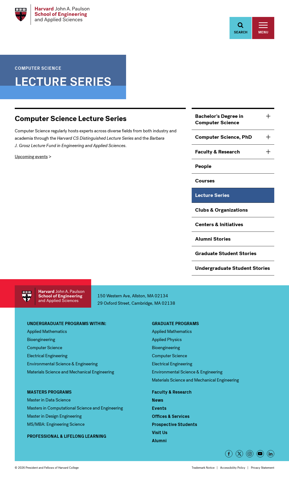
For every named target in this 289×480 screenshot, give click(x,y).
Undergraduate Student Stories (232, 268)
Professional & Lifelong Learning (66, 436)
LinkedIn (270, 454)
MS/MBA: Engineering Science (56, 424)
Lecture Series (212, 195)
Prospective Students (174, 424)
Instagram (249, 454)
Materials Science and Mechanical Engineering (70, 372)
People (203, 166)
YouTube (260, 454)
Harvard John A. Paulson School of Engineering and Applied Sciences (53, 297)
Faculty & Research (217, 152)
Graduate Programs (175, 323)
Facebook (228, 454)
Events (159, 408)
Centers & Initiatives (219, 224)
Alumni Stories (213, 239)
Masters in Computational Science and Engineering (75, 408)
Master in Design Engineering (54, 416)
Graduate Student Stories (225, 253)
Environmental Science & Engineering (62, 364)
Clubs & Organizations (221, 210)
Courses (205, 181)
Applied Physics (167, 340)
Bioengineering (41, 340)
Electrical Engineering (47, 356)
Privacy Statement (262, 468)
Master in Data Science (49, 400)
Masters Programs (49, 392)
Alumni (159, 441)
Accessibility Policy (232, 468)
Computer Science (38, 68)
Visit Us (159, 432)
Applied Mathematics (47, 331)
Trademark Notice (203, 468)
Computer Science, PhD (223, 137)
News (157, 400)
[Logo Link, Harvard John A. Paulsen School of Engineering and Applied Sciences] (52, 14)
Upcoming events (31, 157)
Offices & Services (170, 416)
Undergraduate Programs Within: (66, 323)
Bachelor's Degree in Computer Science (219, 119)
